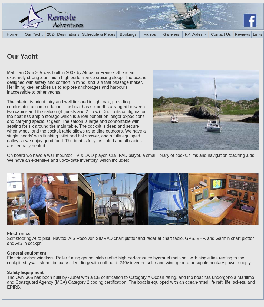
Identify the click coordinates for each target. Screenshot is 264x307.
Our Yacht (33, 34)
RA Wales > (195, 34)
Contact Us (221, 34)
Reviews (242, 34)
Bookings (128, 34)
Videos (150, 34)
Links (257, 34)
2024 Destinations (63, 34)
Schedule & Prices (99, 34)
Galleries (171, 34)
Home (12, 34)
